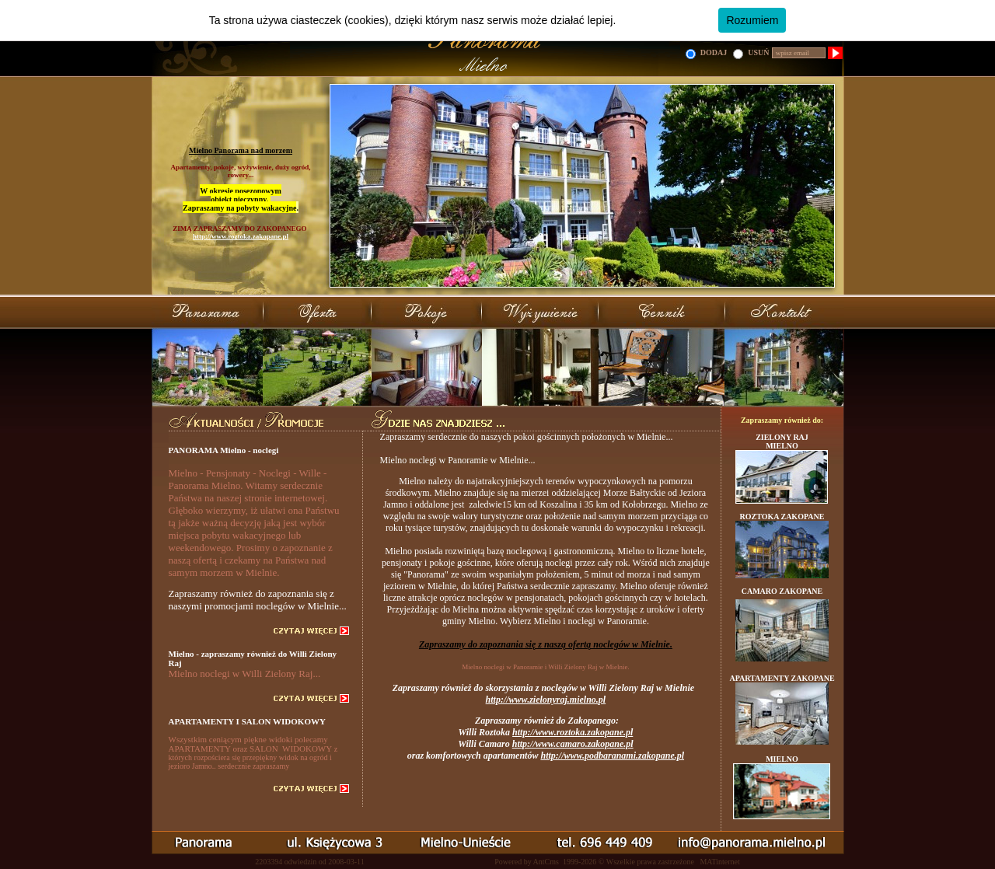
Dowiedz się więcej (664, 20)
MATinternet (719, 861)
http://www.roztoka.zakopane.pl (240, 236)
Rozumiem (752, 20)
